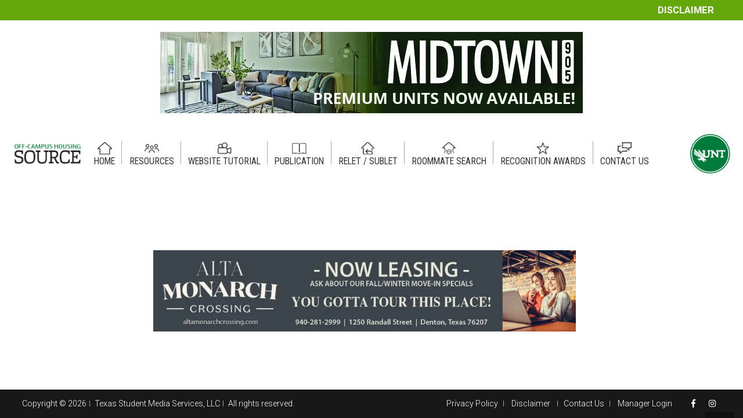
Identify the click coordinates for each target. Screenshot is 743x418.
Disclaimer (686, 10)
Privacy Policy (472, 403)
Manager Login (645, 403)
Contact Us (584, 403)
